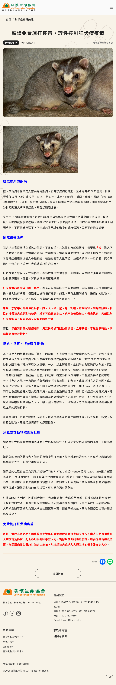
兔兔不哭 (8, 641)
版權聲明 (24, 664)
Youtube (12, 613)
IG (18, 613)
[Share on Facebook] (103, 562)
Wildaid (8, 646)
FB (5, 613)
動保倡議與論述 (24, 19)
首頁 (8, 19)
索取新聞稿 (60, 630)
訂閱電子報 (60, 636)
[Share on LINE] (110, 562)
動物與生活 (11, 43)
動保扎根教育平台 (13, 637)
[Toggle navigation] (111, 7)
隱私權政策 (9, 664)
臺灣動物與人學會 (13, 651)
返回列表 (58, 573)
